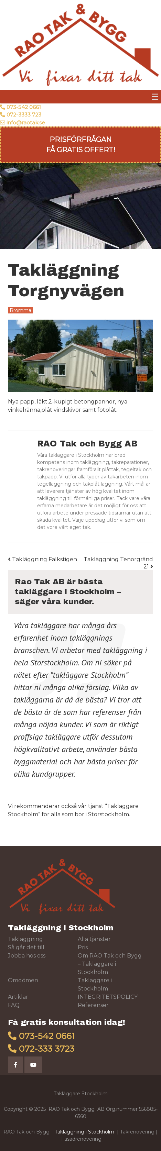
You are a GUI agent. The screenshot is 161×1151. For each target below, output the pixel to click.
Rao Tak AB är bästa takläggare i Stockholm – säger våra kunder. (68, 591)
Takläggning (25, 939)
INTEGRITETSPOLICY (108, 997)
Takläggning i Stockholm (61, 927)
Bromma (20, 310)
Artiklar (18, 997)
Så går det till (26, 947)
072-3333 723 (24, 114)
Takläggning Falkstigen (42, 559)
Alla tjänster (94, 939)
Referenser (93, 1005)
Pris (83, 947)
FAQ (14, 1005)
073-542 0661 (24, 107)
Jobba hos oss (26, 955)
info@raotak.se (26, 122)
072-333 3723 (46, 1048)
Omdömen (23, 980)
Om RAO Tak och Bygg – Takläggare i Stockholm (110, 963)
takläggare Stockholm (89, 674)
